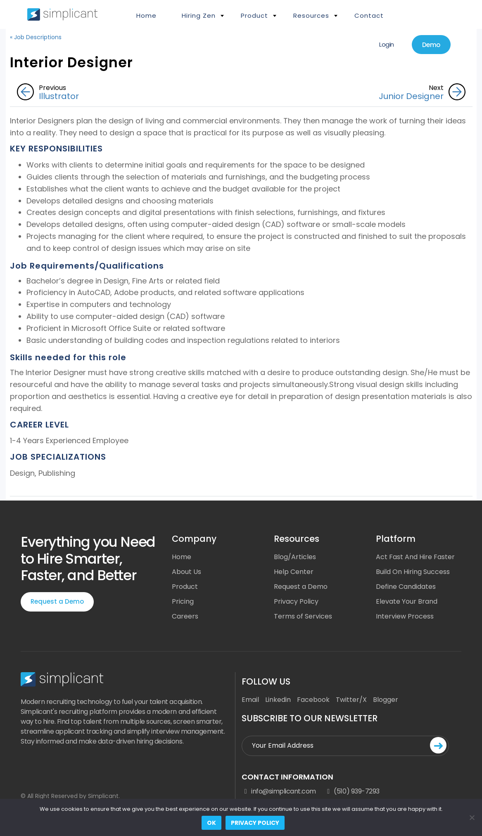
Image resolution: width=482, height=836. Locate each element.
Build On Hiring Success (413, 571)
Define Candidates (406, 586)
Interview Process (405, 616)
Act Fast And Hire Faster (415, 557)
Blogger (385, 699)
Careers (185, 616)
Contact (369, 15)
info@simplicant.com (279, 791)
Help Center (293, 571)
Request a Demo (57, 601)
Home (146, 15)
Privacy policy (255, 823)
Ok (211, 823)
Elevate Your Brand (406, 601)
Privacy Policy (296, 601)
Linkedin (278, 699)
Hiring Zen (199, 15)
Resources (311, 15)
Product (254, 15)
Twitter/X (351, 699)
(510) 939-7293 (352, 791)
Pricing (183, 601)
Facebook (313, 699)
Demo (431, 44)
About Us (186, 571)
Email (250, 699)
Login (386, 44)
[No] (472, 817)
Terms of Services (303, 616)
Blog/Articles (295, 557)
